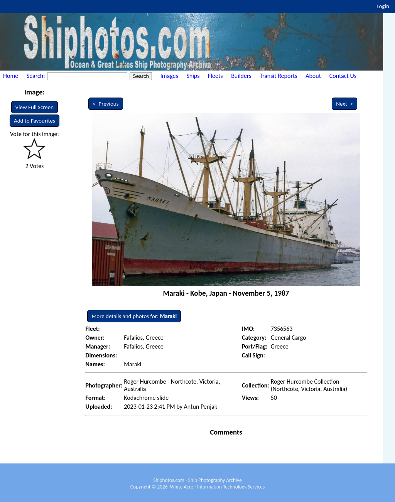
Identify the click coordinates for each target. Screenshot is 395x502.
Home (10, 75)
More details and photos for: (134, 316)
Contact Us (342, 75)
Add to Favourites (34, 120)
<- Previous (106, 103)
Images (169, 75)
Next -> (344, 103)
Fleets (215, 75)
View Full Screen (34, 107)
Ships (192, 75)
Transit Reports (278, 75)
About (313, 75)
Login (382, 6)
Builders (241, 75)
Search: (36, 75)
